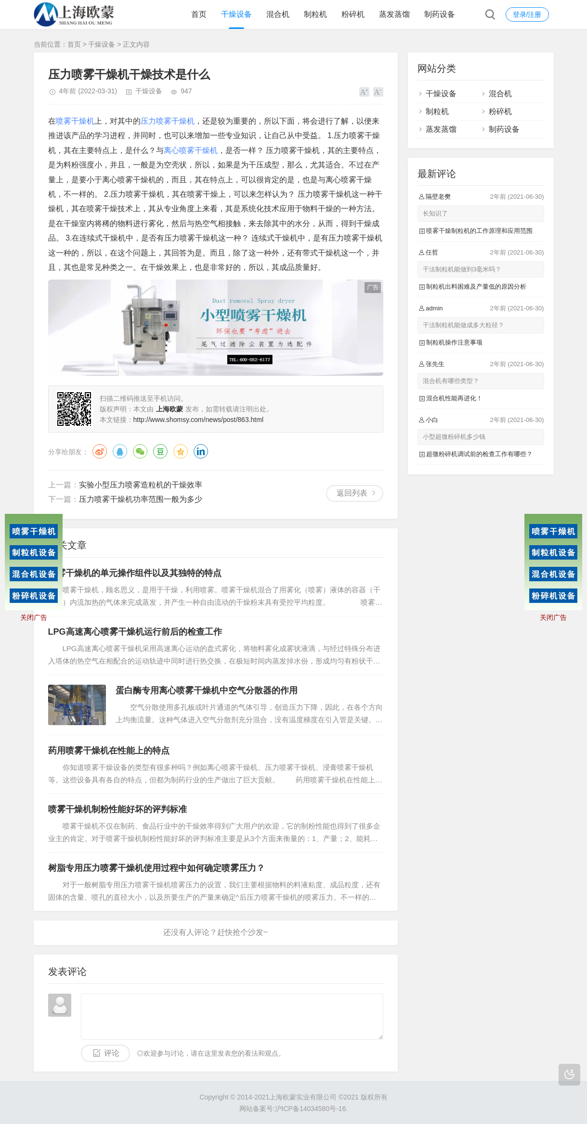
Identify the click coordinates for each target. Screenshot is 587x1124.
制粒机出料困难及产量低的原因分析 (476, 286)
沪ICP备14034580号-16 (310, 1108)
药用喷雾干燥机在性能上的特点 (109, 750)
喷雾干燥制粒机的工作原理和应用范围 (479, 230)
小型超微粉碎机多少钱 (454, 436)
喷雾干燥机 (75, 121)
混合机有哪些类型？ (451, 380)
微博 (99, 451)
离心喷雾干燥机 (191, 150)
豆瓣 (160, 451)
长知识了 (435, 213)
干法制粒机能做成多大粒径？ (463, 325)
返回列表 (352, 493)
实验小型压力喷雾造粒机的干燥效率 (140, 485)
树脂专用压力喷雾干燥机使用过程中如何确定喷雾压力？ (156, 868)
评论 (111, 1053)
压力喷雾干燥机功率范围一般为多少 (140, 499)
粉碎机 (353, 14)
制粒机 (315, 14)
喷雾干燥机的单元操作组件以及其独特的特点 (135, 573)
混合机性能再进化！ (454, 398)
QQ (120, 451)
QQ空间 (180, 451)
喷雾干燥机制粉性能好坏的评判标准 (117, 809)
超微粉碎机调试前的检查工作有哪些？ (479, 454)
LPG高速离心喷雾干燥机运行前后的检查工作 (135, 632)
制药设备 (439, 14)
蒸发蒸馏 (394, 14)
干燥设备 (236, 14)
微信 (140, 451)
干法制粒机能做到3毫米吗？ (462, 269)
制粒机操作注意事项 (454, 342)
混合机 (277, 14)
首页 (199, 14)
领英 (201, 451)
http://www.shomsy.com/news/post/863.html (198, 419)
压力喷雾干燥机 (168, 121)
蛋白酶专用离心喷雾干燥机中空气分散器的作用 (207, 690)
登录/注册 (527, 14)
